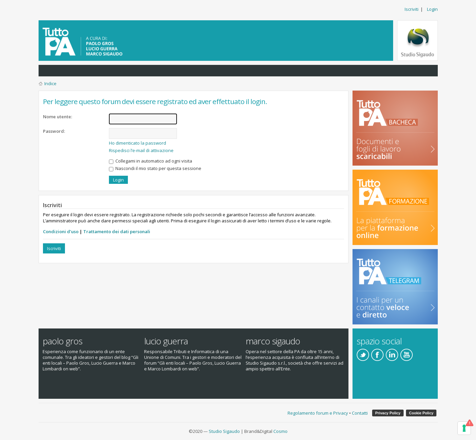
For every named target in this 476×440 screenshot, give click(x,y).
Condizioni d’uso (60, 231)
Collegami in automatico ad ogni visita (150, 161)
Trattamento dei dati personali (116, 231)
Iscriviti (411, 9)
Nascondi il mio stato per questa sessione (155, 168)
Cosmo (280, 431)
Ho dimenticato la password (137, 143)
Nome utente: (57, 117)
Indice (50, 83)
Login (432, 9)
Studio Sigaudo (224, 431)
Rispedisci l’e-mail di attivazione (141, 150)
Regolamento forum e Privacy (318, 413)
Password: (54, 131)
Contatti (360, 413)
